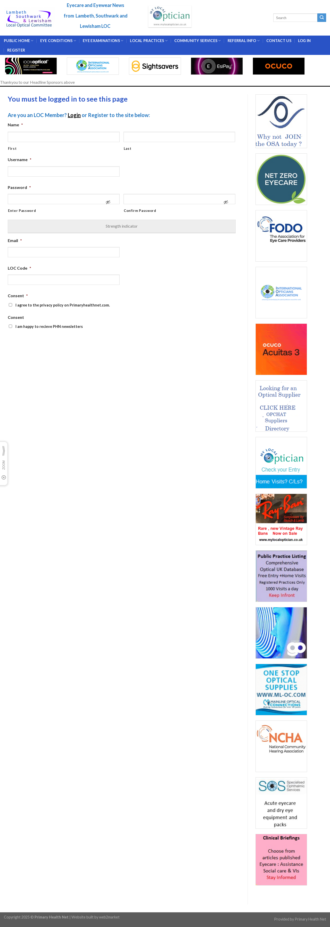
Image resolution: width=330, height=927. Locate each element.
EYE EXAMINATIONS (103, 40)
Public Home (19, 40)
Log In (304, 40)
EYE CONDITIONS (58, 40)
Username (19, 159)
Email (15, 240)
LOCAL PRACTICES (149, 40)
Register (16, 50)
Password (19, 187)
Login (74, 115)
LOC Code (19, 268)
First (12, 148)
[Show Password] (108, 204)
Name (15, 124)
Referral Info (244, 40)
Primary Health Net (310, 919)
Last (127, 148)
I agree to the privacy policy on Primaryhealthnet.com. (62, 305)
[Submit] (321, 17)
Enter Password (22, 211)
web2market (109, 917)
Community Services (197, 40)
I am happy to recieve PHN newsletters (49, 326)
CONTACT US (278, 40)
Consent (18, 295)
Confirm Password (140, 211)
